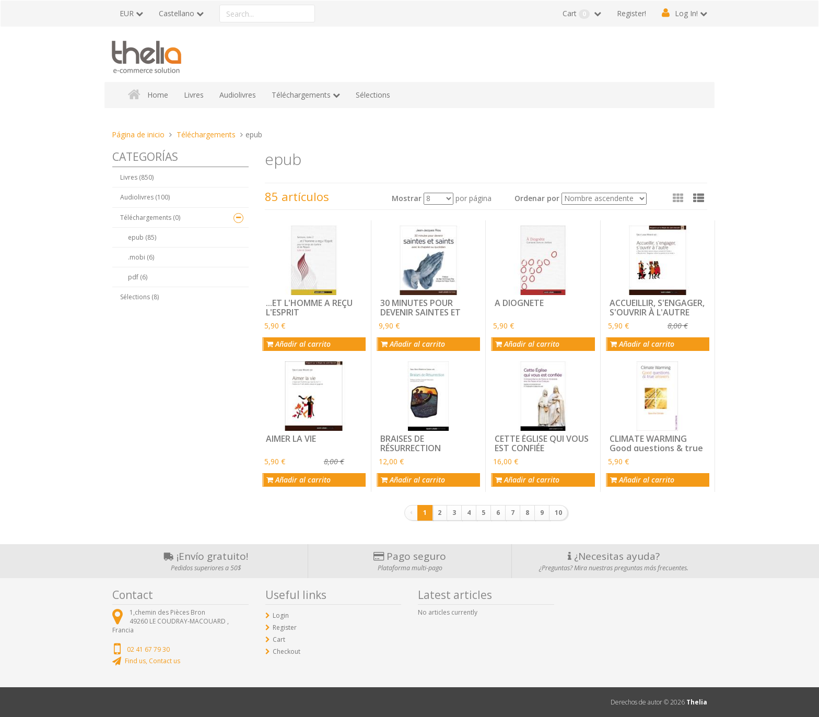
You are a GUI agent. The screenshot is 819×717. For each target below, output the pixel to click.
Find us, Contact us (152, 660)
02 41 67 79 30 (148, 649)
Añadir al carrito (298, 344)
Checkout (286, 651)
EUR (127, 13)
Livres (194, 95)
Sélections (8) (139, 296)
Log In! (686, 13)
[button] (698, 198)
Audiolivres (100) (145, 197)
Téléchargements (301, 95)
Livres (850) (137, 177)
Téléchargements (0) (150, 217)
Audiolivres (237, 95)
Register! (631, 13)
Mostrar (407, 198)
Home (157, 95)
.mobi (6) (141, 257)
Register (285, 627)
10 (558, 512)
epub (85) (142, 237)
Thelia (696, 702)
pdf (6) (137, 277)
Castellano (176, 13)
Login (281, 615)
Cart (577, 13)
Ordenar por (536, 198)
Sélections (373, 95)
